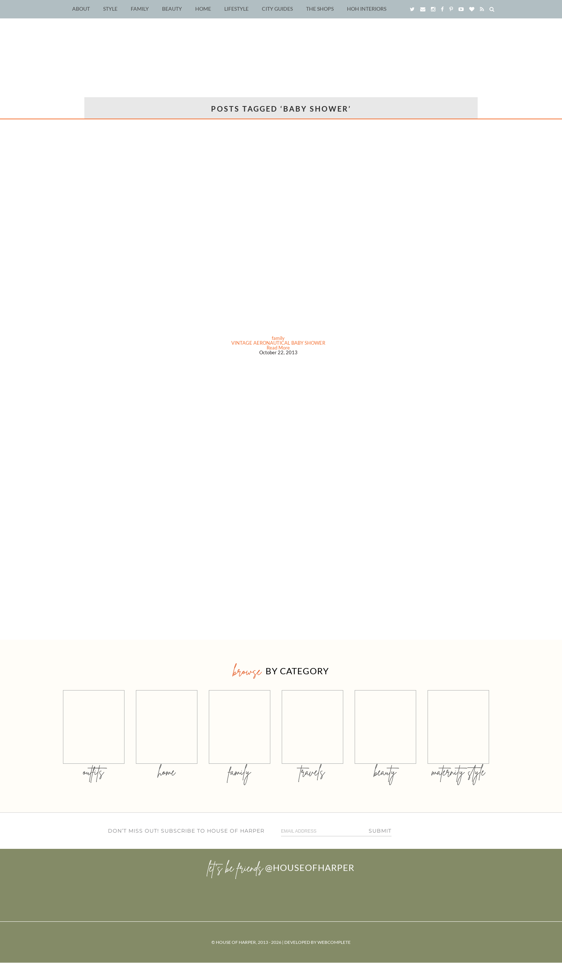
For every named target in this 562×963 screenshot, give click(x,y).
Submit (380, 830)
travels (312, 771)
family (278, 338)
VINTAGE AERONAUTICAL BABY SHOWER (278, 343)
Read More (278, 348)
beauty (385, 771)
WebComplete (334, 942)
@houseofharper (309, 867)
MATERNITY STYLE (458, 771)
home (166, 771)
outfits (93, 771)
